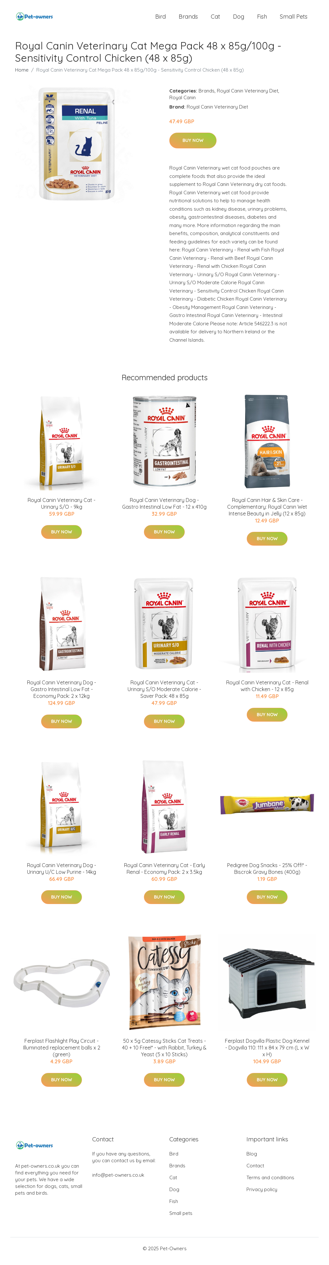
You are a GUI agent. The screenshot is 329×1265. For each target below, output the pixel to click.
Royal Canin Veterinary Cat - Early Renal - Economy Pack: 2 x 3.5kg (164, 874)
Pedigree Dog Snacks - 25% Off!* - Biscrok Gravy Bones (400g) (267, 874)
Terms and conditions (270, 1183)
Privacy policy (261, 1195)
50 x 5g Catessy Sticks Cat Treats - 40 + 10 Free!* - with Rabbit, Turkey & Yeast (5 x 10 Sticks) (164, 1053)
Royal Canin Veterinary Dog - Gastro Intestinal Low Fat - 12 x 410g (164, 508)
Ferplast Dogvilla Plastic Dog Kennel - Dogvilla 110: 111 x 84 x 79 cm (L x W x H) (267, 1053)
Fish (262, 19)
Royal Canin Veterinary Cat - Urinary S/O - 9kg (61, 508)
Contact (255, 1171)
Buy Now (192, 146)
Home (22, 75)
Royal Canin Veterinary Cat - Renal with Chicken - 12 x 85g (267, 691)
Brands (188, 19)
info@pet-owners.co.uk (118, 1180)
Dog (238, 19)
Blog (251, 1159)
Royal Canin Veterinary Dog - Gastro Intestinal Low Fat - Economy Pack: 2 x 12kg (61, 695)
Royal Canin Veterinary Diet (247, 96)
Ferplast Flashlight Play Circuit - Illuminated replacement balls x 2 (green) (61, 1053)
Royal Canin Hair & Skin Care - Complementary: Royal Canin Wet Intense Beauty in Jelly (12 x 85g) (267, 512)
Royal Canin (182, 103)
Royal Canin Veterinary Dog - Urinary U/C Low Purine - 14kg (61, 874)
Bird (160, 19)
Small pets (293, 19)
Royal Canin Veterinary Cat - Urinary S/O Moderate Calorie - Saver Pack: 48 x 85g (164, 695)
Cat (215, 19)
